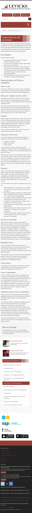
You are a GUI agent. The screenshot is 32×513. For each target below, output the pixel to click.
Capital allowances (8, 368)
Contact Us (7, 15)
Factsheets (4, 30)
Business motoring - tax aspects (12, 365)
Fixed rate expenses (9, 386)
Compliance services (6, 453)
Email (16, 15)
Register (25, 15)
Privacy (2, 501)
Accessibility (18, 500)
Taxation (3, 462)
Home (2, 500)
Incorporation (7, 393)
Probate (3, 457)
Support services (5, 459)
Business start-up (5, 450)
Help (6, 501)
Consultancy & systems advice (8, 455)
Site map (13, 500)
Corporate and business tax (13, 30)
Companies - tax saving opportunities (14, 375)
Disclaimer (24, 500)
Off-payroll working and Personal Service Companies (14, 397)
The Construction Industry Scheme (13, 405)
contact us (15, 330)
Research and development (11, 401)
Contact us (7, 500)
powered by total (7, 507)
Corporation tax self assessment (12, 383)
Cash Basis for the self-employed (12, 371)
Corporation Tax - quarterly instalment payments (14, 379)
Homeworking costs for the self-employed (15, 390)
